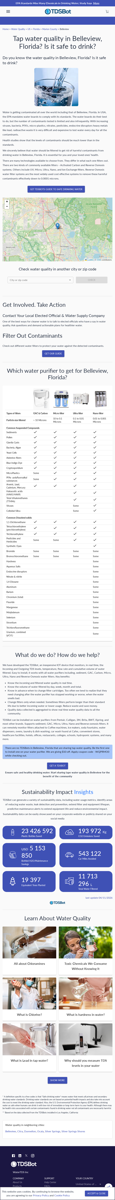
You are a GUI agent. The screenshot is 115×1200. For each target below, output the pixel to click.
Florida (36, 29)
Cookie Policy (62, 1195)
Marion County (49, 29)
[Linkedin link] (20, 1156)
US (29, 29)
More (96, 3)
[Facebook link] (13, 1156)
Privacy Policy (41, 1195)
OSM (99, 260)
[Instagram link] (33, 1156)
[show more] (8, 11)
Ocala (40, 1131)
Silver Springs (52, 1131)
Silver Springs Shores (73, 1131)
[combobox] (40, 280)
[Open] (70, 280)
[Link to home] (57, 1164)
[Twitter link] (26, 1156)
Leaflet (89, 260)
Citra (20, 1131)
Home (6, 29)
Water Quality (18, 29)
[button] (58, 226)
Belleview (10, 1131)
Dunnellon (30, 1131)
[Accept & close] (96, 1193)
